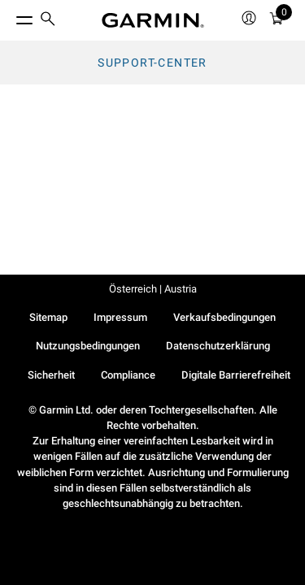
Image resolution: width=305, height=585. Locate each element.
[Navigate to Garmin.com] (153, 20)
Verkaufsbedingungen (224, 317)
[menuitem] (48, 20)
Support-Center (152, 62)
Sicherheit (51, 375)
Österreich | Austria (153, 289)
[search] (48, 20)
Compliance (128, 375)
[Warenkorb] (276, 21)
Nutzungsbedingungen (88, 346)
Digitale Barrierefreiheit (235, 375)
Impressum (120, 317)
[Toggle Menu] (10, 16)
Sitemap (48, 317)
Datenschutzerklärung (218, 346)
